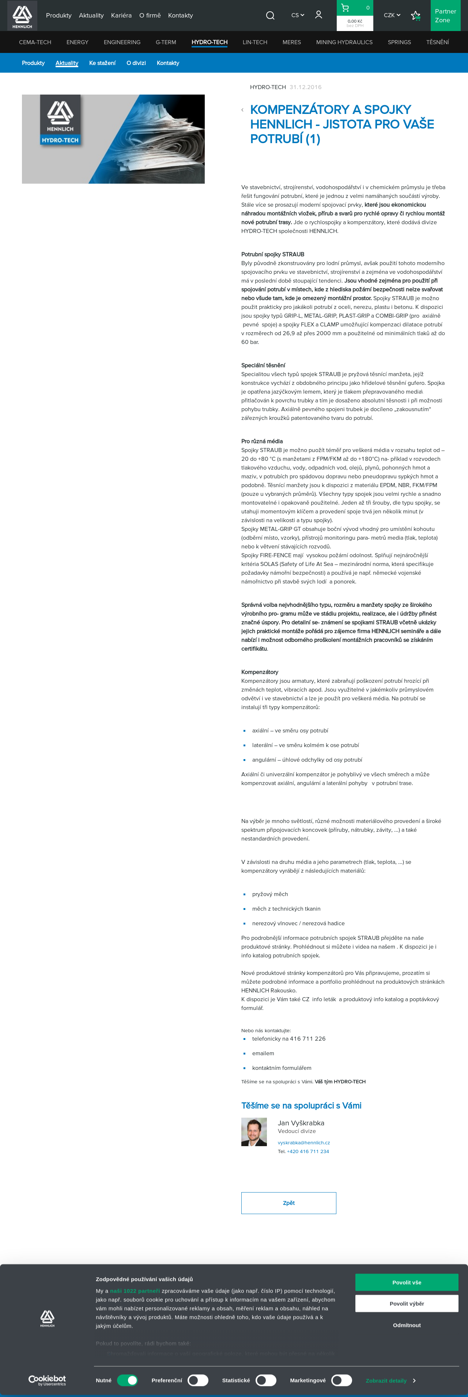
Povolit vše (406, 1284)
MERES (292, 42)
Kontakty (168, 63)
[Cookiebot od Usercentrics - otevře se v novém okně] (47, 1382)
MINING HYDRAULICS (344, 42)
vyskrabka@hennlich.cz (304, 1142)
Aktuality (67, 63)
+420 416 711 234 (308, 1151)
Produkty (33, 63)
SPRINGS (399, 42)
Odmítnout (407, 1327)
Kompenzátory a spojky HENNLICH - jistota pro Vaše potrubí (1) (342, 124)
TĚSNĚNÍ (437, 42)
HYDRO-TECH (209, 42)
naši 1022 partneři (135, 1293)
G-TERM (166, 42)
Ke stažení (102, 63)
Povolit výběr (407, 1305)
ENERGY (77, 42)
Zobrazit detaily (386, 1382)
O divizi (136, 63)
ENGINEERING (122, 42)
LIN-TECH (255, 42)
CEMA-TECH (35, 42)
